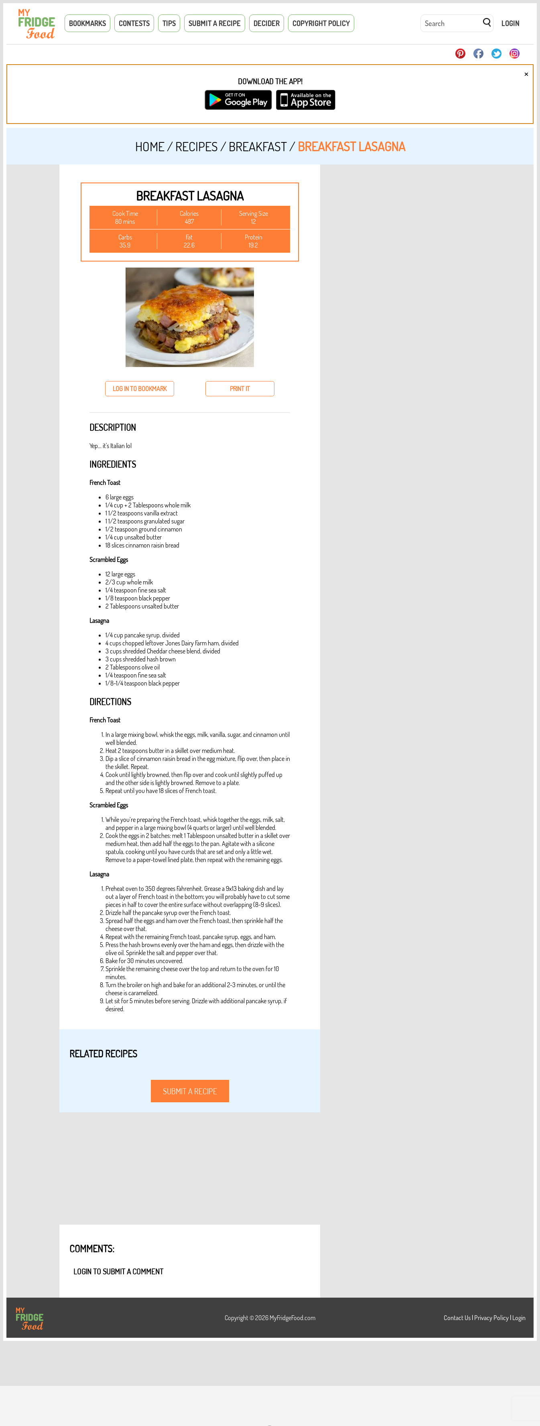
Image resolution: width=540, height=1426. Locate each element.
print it (240, 389)
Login (510, 23)
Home (149, 146)
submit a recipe (190, 1091)
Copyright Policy (321, 23)
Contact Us (457, 1318)
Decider (267, 23)
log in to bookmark (139, 389)
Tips (169, 23)
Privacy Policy (491, 1318)
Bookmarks (87, 23)
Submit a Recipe (215, 23)
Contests (134, 23)
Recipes (196, 146)
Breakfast (258, 146)
